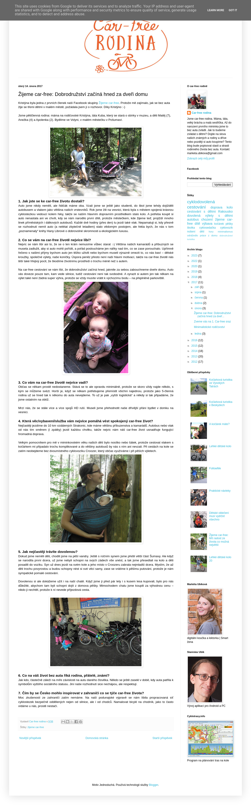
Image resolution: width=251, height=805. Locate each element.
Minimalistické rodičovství (209, 327)
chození (207, 219)
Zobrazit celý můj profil (200, 158)
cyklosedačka (207, 227)
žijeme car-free (36, 727)
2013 (194, 356)
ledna (198, 333)
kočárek (219, 223)
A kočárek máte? (219, 424)
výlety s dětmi (219, 215)
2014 (194, 351)
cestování (196, 207)
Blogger (153, 785)
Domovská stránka (97, 738)
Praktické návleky (219, 490)
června (199, 297)
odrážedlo (192, 235)
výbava (207, 223)
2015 (194, 345)
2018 (194, 277)
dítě (197, 223)
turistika (191, 239)
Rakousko (225, 211)
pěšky (229, 223)
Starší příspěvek (162, 738)
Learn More (215, 10)
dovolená (193, 215)
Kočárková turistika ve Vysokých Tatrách (220, 383)
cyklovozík (226, 227)
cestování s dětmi (201, 211)
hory (211, 231)
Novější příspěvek (30, 738)
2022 (194, 261)
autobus (193, 219)
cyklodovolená (201, 201)
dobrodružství (226, 235)
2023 (194, 255)
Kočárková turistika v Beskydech (220, 403)
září (197, 287)
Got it (233, 10)
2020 (194, 266)
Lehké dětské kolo (220, 446)
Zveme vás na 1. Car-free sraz (212, 321)
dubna (199, 303)
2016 (194, 340)
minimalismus (225, 231)
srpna (198, 292)
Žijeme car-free (109, 103)
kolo (230, 207)
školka (191, 227)
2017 (194, 282)
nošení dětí (195, 231)
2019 (194, 271)
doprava (216, 207)
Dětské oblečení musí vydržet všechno (219, 516)
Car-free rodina (201, 112)
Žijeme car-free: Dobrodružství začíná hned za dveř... (212, 314)
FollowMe (215, 468)
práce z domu (208, 235)
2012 (194, 361)
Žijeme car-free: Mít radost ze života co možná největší (219, 539)
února (198, 308)
